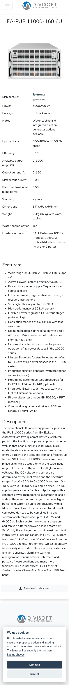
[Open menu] (7, 5)
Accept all (34, 664)
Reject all (34, 674)
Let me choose (15, 654)
